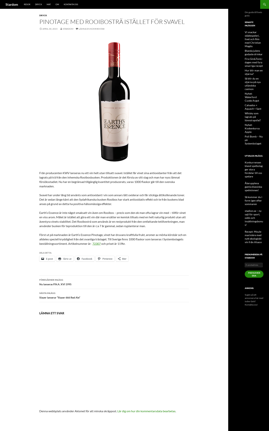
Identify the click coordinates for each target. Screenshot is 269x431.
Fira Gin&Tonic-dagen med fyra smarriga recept (252, 57)
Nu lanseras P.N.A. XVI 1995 (114, 282)
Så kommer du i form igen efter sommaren (252, 170)
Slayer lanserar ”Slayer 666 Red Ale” (114, 295)
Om (57, 4)
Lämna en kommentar (92, 28)
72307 (96, 243)
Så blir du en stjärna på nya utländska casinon (254, 76)
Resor (27, 4)
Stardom (12, 4)
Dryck (38, 4)
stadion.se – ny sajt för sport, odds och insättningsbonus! (254, 183)
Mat (49, 4)
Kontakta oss (71, 4)
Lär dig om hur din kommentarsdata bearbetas (146, 411)
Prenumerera (254, 235)
